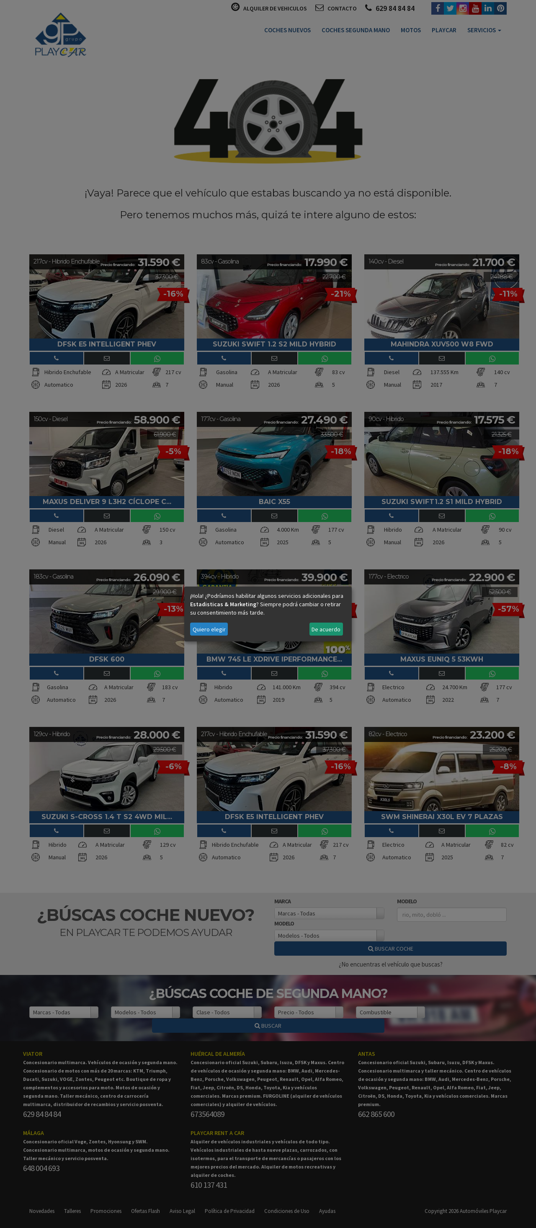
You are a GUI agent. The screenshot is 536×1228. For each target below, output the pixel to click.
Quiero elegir (209, 629)
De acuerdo (326, 629)
